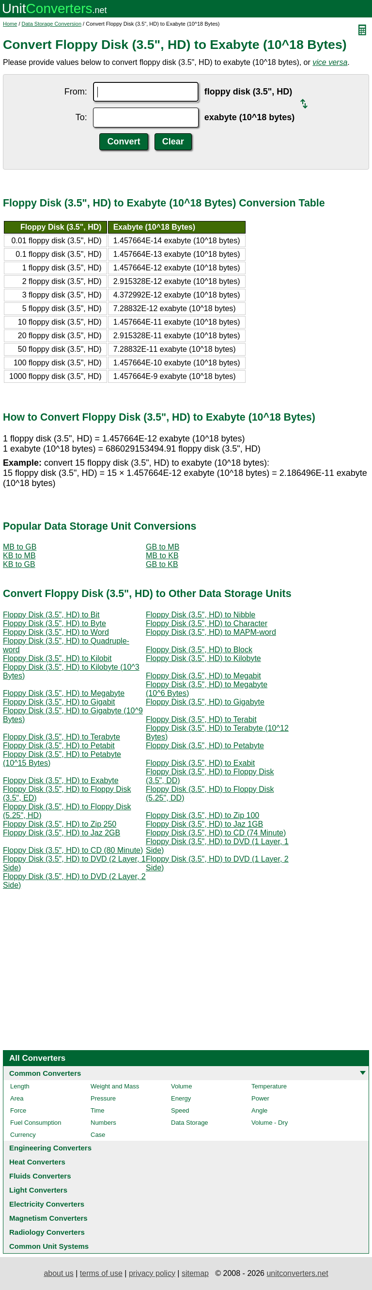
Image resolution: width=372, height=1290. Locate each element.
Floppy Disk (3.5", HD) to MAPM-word (211, 632)
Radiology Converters (47, 1232)
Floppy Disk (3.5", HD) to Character (206, 623)
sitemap (195, 1273)
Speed (180, 1110)
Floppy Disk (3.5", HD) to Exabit (200, 763)
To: (81, 117)
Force (18, 1110)
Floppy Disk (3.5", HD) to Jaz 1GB (204, 824)
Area (16, 1098)
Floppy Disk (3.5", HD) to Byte (54, 623)
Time (97, 1110)
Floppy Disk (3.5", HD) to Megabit (203, 676)
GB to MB (162, 547)
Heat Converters (37, 1162)
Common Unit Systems (49, 1246)
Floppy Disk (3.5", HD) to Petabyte (205, 745)
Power (260, 1098)
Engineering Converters (50, 1148)
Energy (181, 1098)
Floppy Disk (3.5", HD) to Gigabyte (205, 702)
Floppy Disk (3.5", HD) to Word (56, 632)
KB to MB (19, 555)
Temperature (269, 1086)
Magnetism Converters (48, 1218)
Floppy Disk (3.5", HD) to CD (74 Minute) (216, 833)
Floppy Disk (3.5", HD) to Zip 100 (202, 815)
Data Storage (189, 1122)
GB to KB (162, 564)
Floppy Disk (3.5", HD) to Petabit (59, 745)
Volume (181, 1086)
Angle (259, 1110)
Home (10, 24)
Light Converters (38, 1190)
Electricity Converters (46, 1204)
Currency (23, 1134)
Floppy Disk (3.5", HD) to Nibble (200, 615)
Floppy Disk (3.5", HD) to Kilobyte (203, 658)
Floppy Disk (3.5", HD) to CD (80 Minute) (73, 850)
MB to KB (162, 555)
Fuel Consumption (36, 1122)
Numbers (103, 1122)
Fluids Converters (40, 1176)
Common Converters (45, 1073)
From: (75, 91)
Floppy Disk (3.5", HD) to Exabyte (61, 780)
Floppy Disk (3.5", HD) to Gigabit (59, 702)
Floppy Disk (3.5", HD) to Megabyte (63, 693)
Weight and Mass (115, 1086)
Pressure (103, 1098)
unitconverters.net (297, 1273)
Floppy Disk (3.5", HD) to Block (199, 649)
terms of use (101, 1273)
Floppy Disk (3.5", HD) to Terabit (201, 719)
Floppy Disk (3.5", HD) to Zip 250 (59, 824)
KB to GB (19, 564)
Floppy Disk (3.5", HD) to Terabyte (61, 737)
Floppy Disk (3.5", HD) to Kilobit (57, 658)
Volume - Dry (269, 1122)
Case (98, 1134)
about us (58, 1273)
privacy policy (152, 1273)
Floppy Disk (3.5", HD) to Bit (51, 615)
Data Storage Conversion (52, 24)
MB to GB (19, 547)
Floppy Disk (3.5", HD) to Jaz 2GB (61, 833)
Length (20, 1086)
